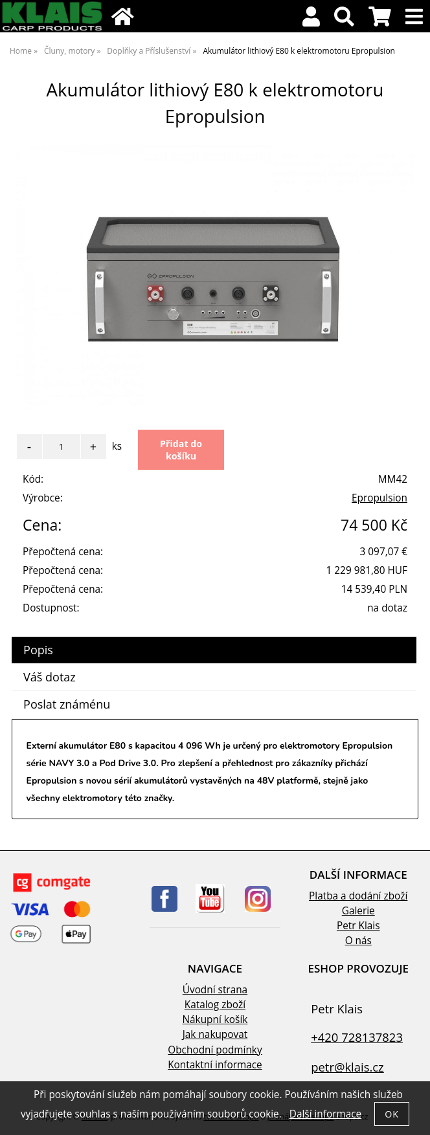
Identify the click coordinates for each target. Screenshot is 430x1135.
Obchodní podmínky (215, 1050)
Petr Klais (358, 925)
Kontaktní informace (215, 1065)
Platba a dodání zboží (358, 896)
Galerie (358, 911)
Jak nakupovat (215, 1034)
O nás (358, 940)
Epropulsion (379, 498)
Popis (38, 649)
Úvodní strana (215, 990)
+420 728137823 (357, 1037)
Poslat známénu (66, 704)
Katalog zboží (215, 1004)
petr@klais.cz (347, 1067)
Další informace (325, 1114)
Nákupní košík (215, 1019)
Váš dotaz (49, 677)
